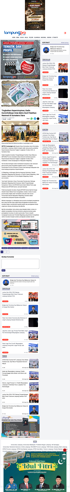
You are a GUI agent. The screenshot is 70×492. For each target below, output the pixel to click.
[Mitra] (17, 445)
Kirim (3, 270)
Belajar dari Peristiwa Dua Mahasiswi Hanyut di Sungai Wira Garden (14, 306)
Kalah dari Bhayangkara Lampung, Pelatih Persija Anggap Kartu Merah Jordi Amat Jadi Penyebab (14, 373)
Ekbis (17, 37)
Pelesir (31, 37)
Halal (26, 37)
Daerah (49, 37)
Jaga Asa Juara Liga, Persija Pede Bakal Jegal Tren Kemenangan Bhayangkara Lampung (15, 331)
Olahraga (37, 37)
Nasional (43, 37)
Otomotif (55, 37)
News (13, 37)
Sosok (22, 37)
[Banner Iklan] (35, 15)
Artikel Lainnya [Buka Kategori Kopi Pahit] (35, 276)
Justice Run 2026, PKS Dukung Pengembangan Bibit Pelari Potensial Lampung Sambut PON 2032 (15, 396)
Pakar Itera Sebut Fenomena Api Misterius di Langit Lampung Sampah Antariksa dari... (14, 319)
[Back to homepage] (15, 33)
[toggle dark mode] (65, 33)
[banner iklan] (20, 59)
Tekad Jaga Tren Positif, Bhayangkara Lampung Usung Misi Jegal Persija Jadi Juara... (13, 345)
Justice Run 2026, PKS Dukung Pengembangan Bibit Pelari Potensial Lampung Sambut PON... (12, 294)
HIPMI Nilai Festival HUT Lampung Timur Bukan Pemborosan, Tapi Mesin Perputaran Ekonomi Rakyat (15, 361)
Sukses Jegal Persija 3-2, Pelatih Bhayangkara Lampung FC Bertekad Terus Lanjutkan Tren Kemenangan (15, 384)
